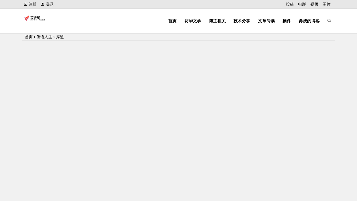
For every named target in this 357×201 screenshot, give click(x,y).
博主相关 (217, 20)
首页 (172, 20)
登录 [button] (47, 4)
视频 (314, 4)
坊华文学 (192, 20)
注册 (30, 4)
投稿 (290, 4)
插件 (287, 20)
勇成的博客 (309, 20)
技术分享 (241, 20)
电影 (302, 4)
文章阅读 (266, 20)
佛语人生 (44, 37)
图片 (327, 4)
